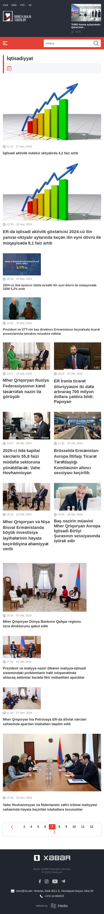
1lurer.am (56, 872)
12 (91, 826)
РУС (22, 5)
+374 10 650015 (54, 896)
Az (30, 5)
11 (83, 826)
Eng (14, 5)
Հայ (5, 5)
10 (74, 826)
